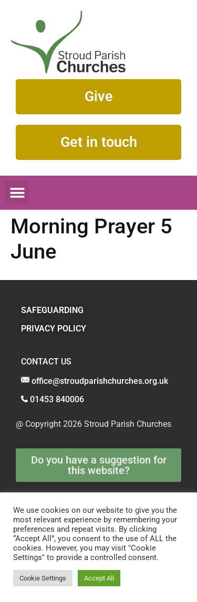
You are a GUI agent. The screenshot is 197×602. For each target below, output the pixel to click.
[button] (17, 193)
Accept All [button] (99, 578)
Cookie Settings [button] (42, 578)
